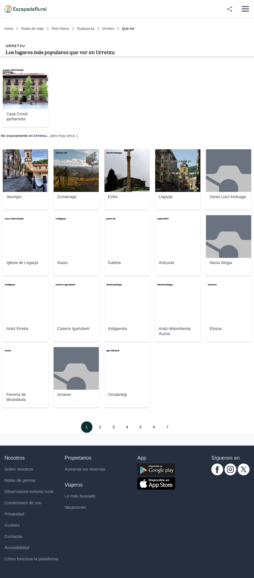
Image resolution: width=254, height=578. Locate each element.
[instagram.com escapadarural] (230, 473)
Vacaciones (75, 507)
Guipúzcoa (85, 29)
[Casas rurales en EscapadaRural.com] (25, 9)
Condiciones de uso (23, 502)
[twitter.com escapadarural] (244, 473)
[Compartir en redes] (229, 9)
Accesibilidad (16, 547)
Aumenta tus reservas (85, 469)
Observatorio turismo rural (28, 491)
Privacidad (14, 514)
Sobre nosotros (18, 469)
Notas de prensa (19, 480)
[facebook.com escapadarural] (217, 473)
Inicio (8, 29)
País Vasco (60, 29)
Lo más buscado (80, 496)
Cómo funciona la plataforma (31, 558)
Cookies (12, 525)
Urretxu (108, 29)
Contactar (13, 536)
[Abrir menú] (245, 9)
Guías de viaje (32, 29)
